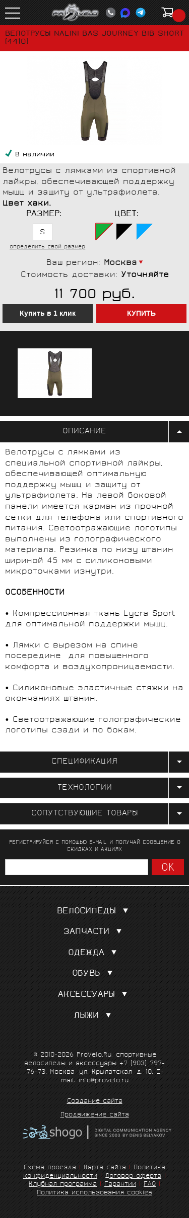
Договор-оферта (133, 1176)
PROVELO (75, 13)
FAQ (150, 1184)
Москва (120, 263)
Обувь (94, 974)
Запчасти (95, 932)
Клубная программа (63, 1184)
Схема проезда (50, 1168)
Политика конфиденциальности (94, 1172)
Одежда (94, 953)
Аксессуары (95, 995)
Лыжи (94, 1016)
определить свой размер (47, 247)
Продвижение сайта (94, 1115)
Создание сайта (94, 1102)
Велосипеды (95, 911)
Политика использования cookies (94, 1193)
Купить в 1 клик (48, 314)
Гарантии (120, 1184)
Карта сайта (105, 1168)
